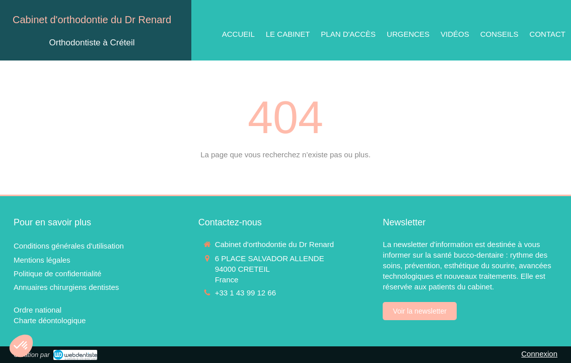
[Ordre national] (37, 310)
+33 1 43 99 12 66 (245, 292)
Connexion (539, 353)
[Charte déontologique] (50, 320)
